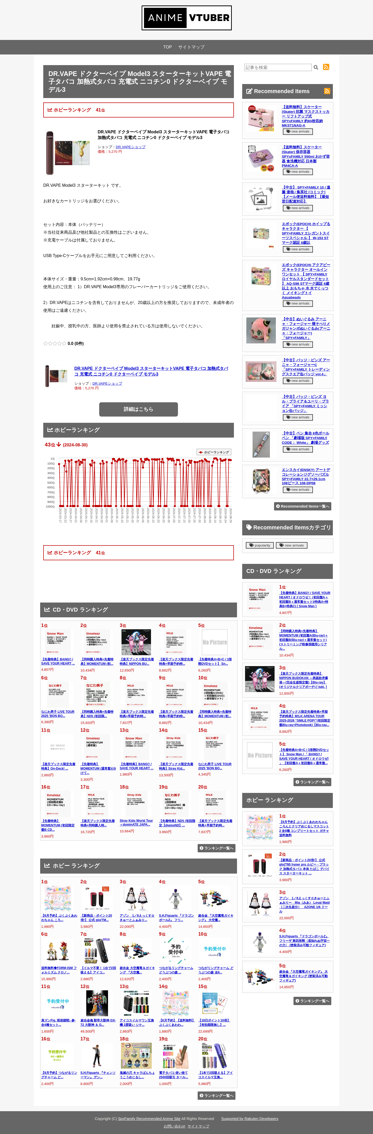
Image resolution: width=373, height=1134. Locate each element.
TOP (167, 47)
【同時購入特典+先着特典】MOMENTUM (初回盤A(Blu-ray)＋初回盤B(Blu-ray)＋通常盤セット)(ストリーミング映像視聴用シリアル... (303, 640)
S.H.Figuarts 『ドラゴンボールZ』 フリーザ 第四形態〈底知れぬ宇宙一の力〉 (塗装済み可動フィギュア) (304, 941)
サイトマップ (191, 47)
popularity (259, 545)
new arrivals (297, 131)
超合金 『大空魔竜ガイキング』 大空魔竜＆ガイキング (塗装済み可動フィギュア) (303, 976)
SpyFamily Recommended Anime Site (149, 1119)
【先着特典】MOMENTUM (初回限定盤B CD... (58, 825)
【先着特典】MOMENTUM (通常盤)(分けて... (98, 768)
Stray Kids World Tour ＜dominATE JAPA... (136, 822)
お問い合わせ (174, 1126)
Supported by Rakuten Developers (249, 1119)
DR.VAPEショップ (131, 147)
